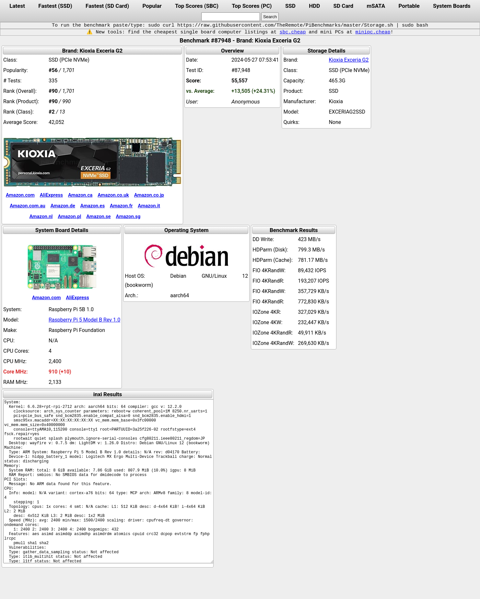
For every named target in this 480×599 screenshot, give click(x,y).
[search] (230, 16)
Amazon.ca (80, 195)
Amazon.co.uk (113, 195)
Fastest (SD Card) (107, 6)
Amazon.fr (121, 206)
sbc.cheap (292, 32)
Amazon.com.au (27, 206)
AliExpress (51, 195)
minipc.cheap (373, 32)
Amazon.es (92, 206)
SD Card (344, 6)
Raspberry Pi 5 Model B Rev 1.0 (84, 320)
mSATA (376, 6)
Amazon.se (98, 216)
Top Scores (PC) (252, 6)
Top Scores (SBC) (196, 6)
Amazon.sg (128, 216)
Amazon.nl (41, 216)
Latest (17, 6)
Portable (409, 6)
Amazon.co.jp (149, 195)
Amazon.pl (69, 216)
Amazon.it (149, 206)
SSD (290, 6)
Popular (151, 6)
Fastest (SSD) (55, 6)
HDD (314, 6)
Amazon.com (20, 195)
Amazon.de (63, 206)
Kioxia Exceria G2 (349, 60)
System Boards (452, 6)
